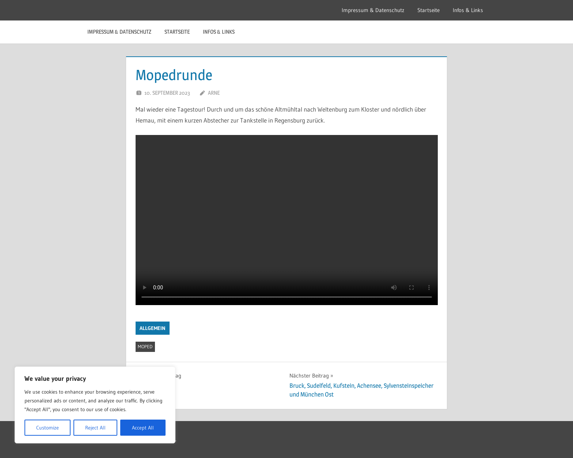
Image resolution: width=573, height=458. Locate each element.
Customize (47, 427)
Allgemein (153, 328)
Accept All (143, 427)
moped (145, 346)
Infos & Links (468, 10)
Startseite (428, 10)
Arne (214, 92)
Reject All (95, 427)
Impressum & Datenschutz (373, 10)
